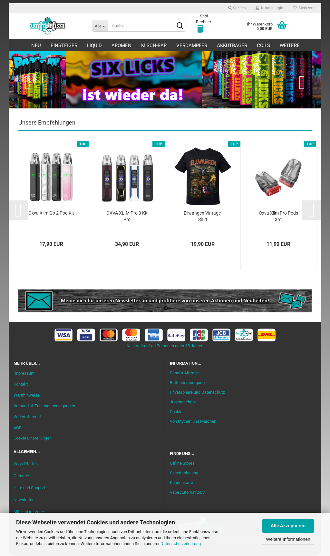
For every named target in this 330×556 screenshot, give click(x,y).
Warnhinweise (27, 395)
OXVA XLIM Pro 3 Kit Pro (127, 216)
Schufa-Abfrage (184, 373)
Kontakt (21, 384)
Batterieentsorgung (187, 382)
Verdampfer (191, 45)
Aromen (121, 45)
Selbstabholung (184, 473)
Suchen (237, 8)
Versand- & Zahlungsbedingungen (44, 406)
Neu (36, 45)
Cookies (177, 411)
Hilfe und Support (29, 488)
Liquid (94, 45)
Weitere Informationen (288, 539)
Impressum (24, 373)
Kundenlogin (269, 8)
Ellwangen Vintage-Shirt (203, 216)
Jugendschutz (183, 402)
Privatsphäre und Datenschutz (197, 392)
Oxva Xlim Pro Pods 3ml (278, 216)
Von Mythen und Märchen (193, 421)
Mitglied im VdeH (29, 512)
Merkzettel (304, 8)
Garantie (21, 476)
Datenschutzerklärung (180, 543)
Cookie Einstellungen (33, 438)
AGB (18, 428)
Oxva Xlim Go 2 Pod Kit (51, 213)
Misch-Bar (154, 45)
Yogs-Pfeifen (26, 463)
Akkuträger (232, 45)
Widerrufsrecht (27, 417)
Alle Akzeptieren (288, 525)
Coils (263, 45)
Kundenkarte (181, 482)
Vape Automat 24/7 (187, 492)
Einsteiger (64, 45)
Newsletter (24, 500)
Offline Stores (182, 463)
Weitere (290, 45)
